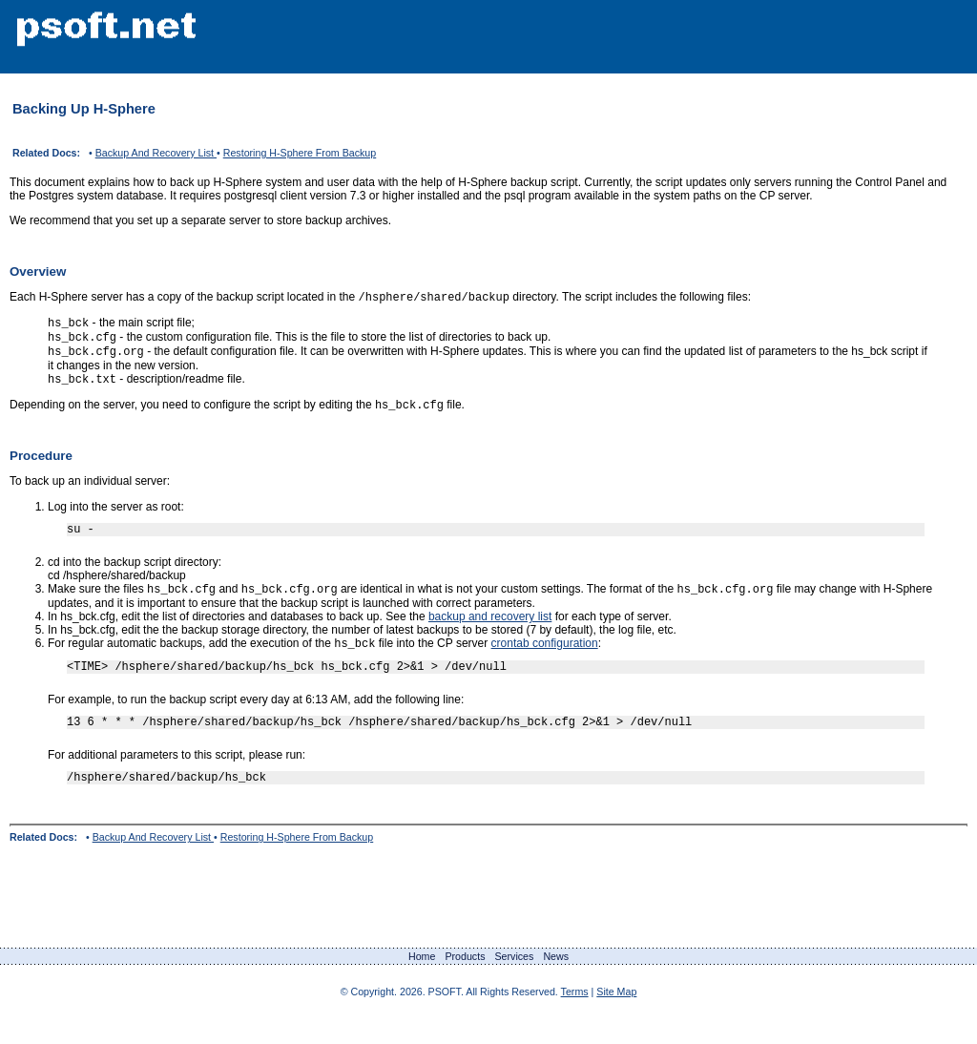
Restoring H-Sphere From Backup (300, 152)
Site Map (616, 1018)
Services (513, 983)
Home (421, 983)
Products (465, 983)
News (556, 983)
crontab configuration (544, 661)
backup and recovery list (489, 632)
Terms (575, 1018)
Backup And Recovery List (156, 152)
